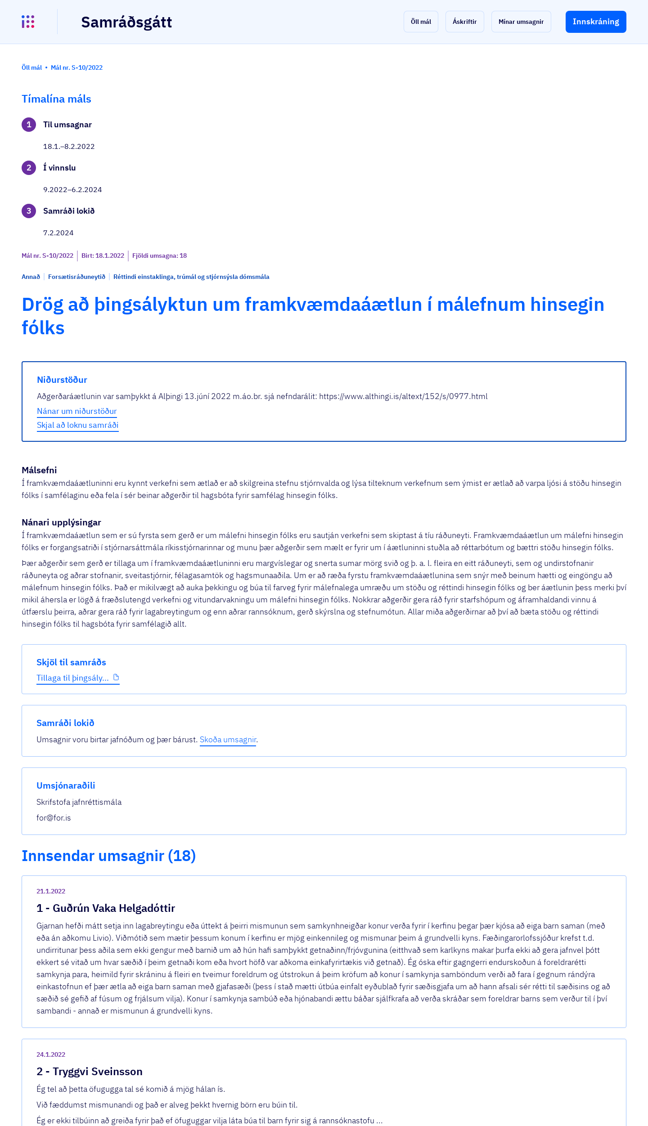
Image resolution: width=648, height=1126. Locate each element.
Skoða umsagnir (580, 137)
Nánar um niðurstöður (231, 286)
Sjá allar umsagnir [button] (216, 1011)
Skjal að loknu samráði (232, 300)
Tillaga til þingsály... (72, 306)
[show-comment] (454, 708)
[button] (421, 21)
